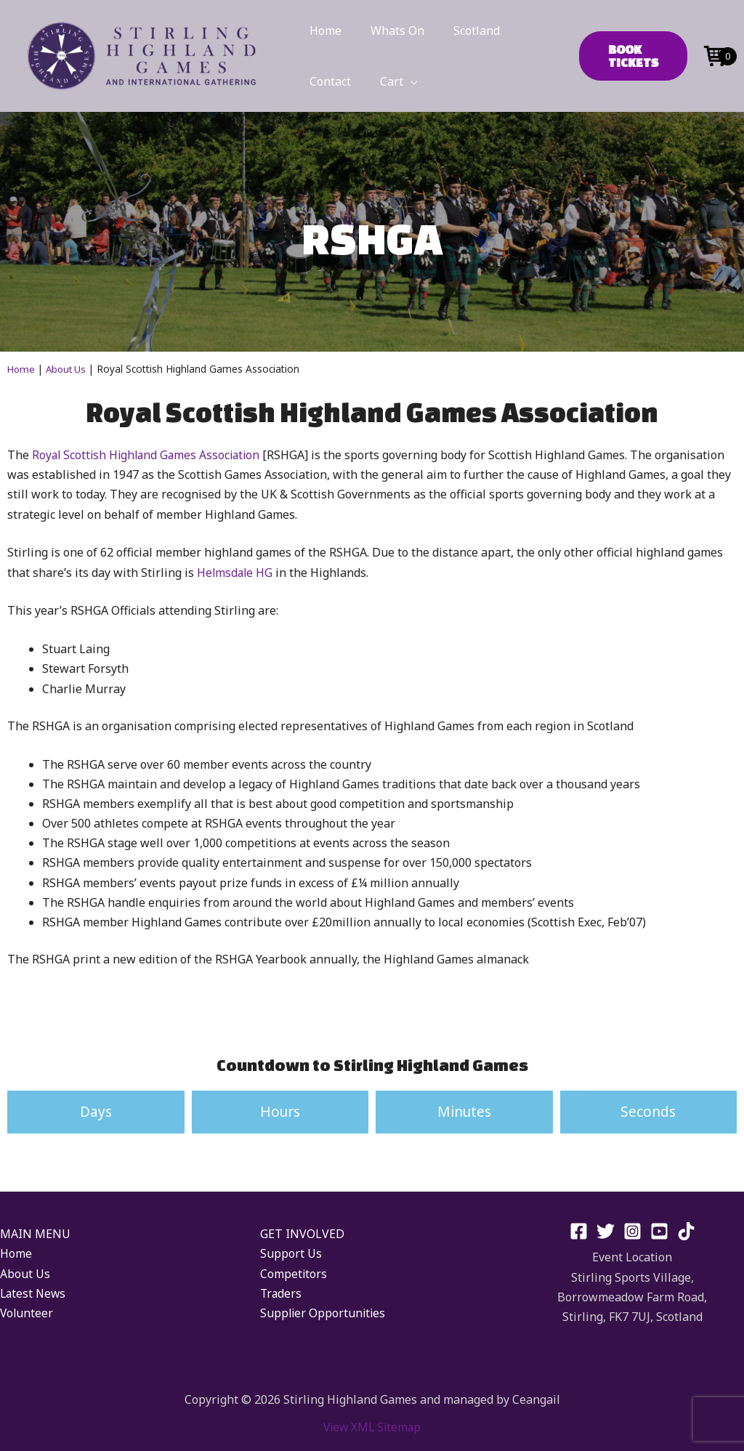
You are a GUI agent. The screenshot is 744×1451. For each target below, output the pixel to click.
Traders (281, 1293)
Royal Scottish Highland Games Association (149, 455)
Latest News (34, 1293)
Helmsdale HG (236, 572)
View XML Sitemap (372, 1426)
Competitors (294, 1273)
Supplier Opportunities (324, 1313)
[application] (402, 81)
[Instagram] (632, 1231)
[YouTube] (659, 1231)
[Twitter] (606, 1231)
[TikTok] (686, 1231)
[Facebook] (579, 1231)
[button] (628, 56)
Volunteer (27, 1313)
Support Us (291, 1253)
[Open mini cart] (714, 54)
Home (21, 369)
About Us (68, 369)
